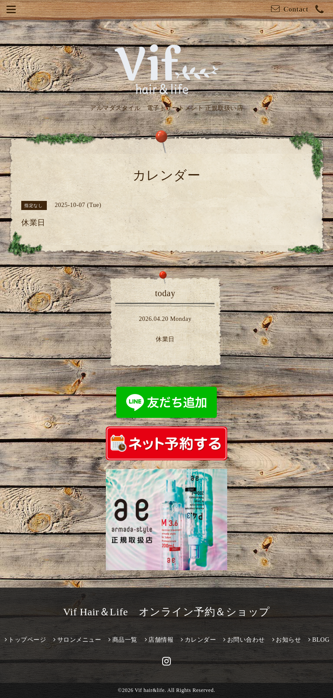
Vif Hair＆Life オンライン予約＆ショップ (166, 611)
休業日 (165, 339)
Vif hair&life (150, 690)
